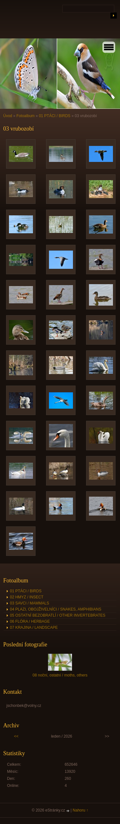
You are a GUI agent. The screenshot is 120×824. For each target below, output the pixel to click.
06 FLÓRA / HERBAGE (30, 621)
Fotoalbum (25, 116)
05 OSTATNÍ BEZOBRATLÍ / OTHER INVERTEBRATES (57, 615)
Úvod (7, 116)
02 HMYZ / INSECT (27, 597)
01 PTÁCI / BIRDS (54, 116)
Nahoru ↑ (80, 810)
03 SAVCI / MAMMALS (29, 603)
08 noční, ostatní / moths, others (60, 675)
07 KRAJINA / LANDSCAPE (34, 627)
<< (16, 736)
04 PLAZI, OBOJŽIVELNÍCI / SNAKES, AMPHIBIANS (55, 609)
